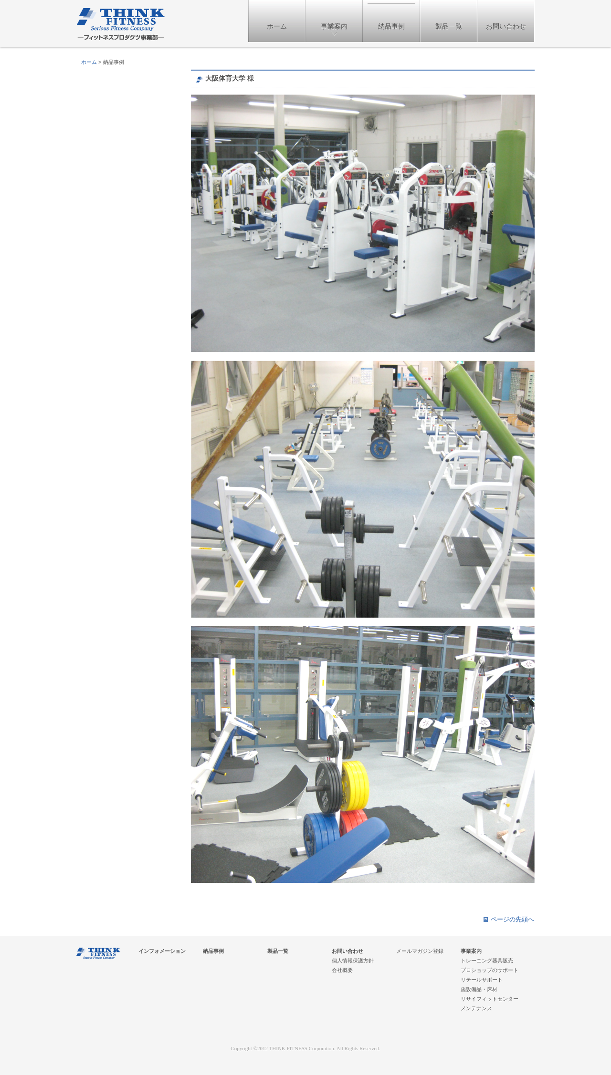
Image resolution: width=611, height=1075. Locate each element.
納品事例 (391, 26)
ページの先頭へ (512, 919)
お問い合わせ (506, 26)
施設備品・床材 (479, 989)
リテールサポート (482, 979)
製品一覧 (448, 26)
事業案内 (334, 26)
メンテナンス (476, 1008)
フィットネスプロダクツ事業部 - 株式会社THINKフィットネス (120, 24)
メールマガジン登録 (419, 951)
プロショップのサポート (489, 970)
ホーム (277, 26)
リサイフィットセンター (489, 999)
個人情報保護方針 (353, 960)
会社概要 (342, 970)
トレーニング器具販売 (487, 960)
